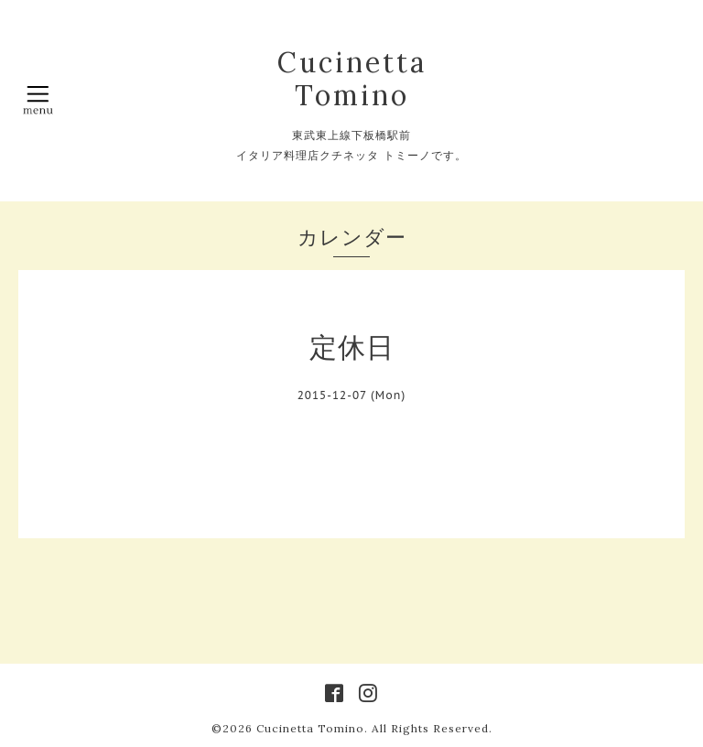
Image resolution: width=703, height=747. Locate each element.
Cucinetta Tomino (352, 79)
